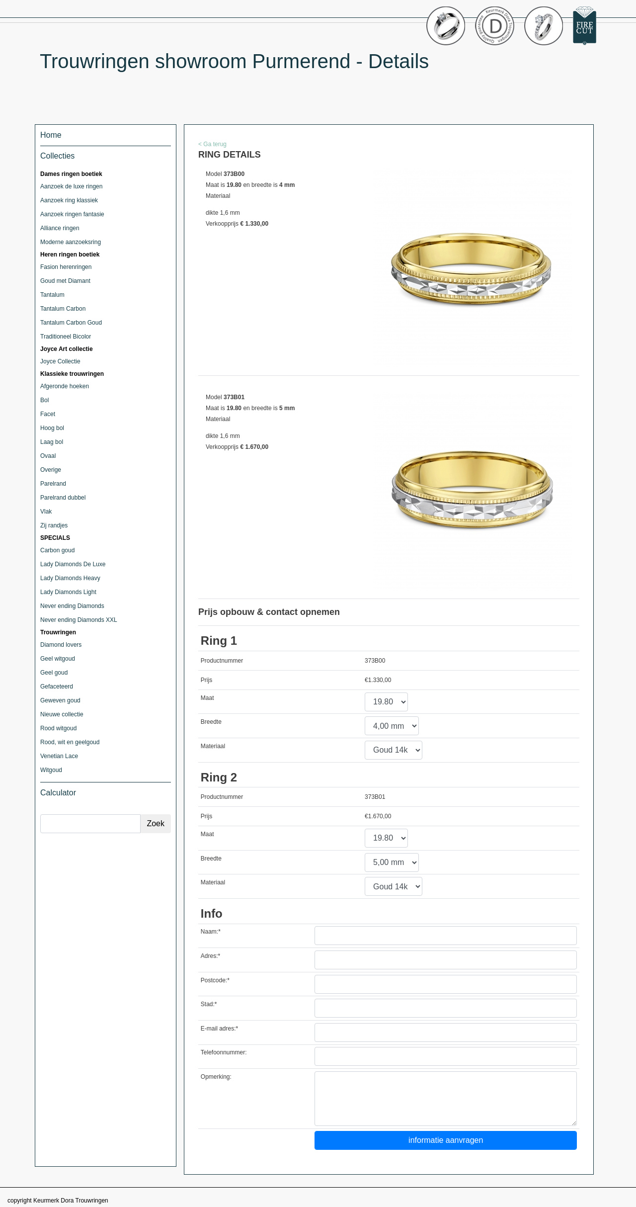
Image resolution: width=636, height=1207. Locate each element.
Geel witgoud (57, 658)
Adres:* (210, 955)
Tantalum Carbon (62, 308)
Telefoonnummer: (224, 1052)
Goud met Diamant (65, 280)
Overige (50, 469)
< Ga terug (212, 144)
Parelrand (53, 483)
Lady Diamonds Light (68, 592)
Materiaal (213, 746)
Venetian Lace (59, 756)
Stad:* (209, 1004)
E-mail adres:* (219, 1028)
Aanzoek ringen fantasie (72, 214)
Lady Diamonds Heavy (70, 578)
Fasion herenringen (65, 266)
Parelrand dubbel (62, 497)
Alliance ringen (60, 228)
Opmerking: (216, 1076)
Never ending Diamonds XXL (78, 619)
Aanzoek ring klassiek (69, 200)
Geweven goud (60, 700)
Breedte (211, 721)
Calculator (58, 792)
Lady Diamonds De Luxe (72, 564)
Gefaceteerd (56, 686)
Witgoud (51, 770)
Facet (47, 414)
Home (51, 135)
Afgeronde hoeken (64, 386)
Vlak (46, 511)
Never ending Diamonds (72, 606)
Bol (44, 400)
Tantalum (52, 294)
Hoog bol (52, 428)
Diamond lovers (60, 644)
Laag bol (51, 441)
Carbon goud (57, 550)
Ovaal (48, 455)
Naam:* (211, 931)
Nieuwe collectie (61, 714)
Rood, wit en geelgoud (69, 742)
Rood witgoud (58, 728)
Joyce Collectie (60, 361)
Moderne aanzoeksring (70, 242)
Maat (207, 697)
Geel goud (54, 672)
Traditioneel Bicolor (65, 336)
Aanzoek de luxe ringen (71, 186)
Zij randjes (54, 525)
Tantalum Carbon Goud (71, 322)
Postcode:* (215, 980)
